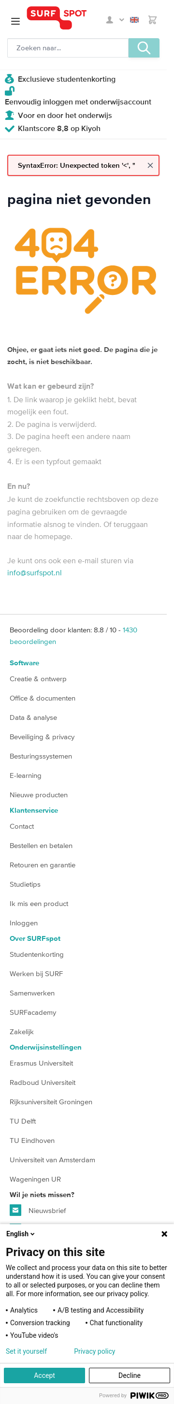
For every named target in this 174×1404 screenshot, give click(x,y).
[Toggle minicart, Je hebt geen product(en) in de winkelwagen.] (152, 20)
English (134, 20)
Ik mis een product (39, 903)
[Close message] (150, 165)
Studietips (25, 884)
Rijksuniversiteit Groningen (51, 1101)
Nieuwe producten (39, 794)
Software (24, 663)
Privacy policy (94, 1351)
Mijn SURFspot (115, 20)
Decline (129, 1375)
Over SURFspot (35, 938)
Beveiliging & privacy (42, 736)
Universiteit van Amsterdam (52, 1159)
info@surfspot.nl (34, 572)
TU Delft (23, 1121)
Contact (22, 826)
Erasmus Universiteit (41, 1063)
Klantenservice (34, 810)
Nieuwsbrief (38, 1210)
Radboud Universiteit (42, 1082)
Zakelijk (22, 1031)
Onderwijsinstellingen (46, 1047)
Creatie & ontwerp (38, 678)
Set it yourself (26, 1351)
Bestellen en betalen (41, 845)
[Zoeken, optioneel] (68, 48)
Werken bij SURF (36, 973)
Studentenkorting (37, 954)
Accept (44, 1375)
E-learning (26, 775)
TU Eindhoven (32, 1140)
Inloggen (24, 923)
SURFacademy (33, 1012)
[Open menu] (15, 21)
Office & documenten (42, 698)
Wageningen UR (35, 1179)
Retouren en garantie (42, 865)
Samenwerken (32, 993)
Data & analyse (33, 717)
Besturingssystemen (41, 756)
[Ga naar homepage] (65, 17)
